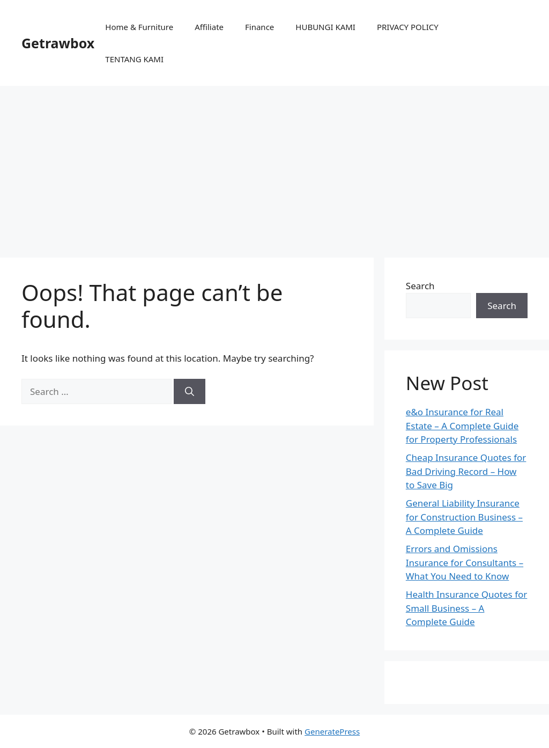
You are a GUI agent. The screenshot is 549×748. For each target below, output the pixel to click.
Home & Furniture (139, 26)
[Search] (189, 392)
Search (420, 286)
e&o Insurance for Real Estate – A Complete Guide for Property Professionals (462, 425)
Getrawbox (57, 43)
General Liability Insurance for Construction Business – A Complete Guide (464, 517)
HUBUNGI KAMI (325, 26)
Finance (259, 26)
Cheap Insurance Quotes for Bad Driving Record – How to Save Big (466, 471)
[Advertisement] (274, 166)
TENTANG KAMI (134, 59)
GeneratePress (332, 731)
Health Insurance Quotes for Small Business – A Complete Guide (467, 608)
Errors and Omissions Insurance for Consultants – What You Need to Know (464, 562)
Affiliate (209, 26)
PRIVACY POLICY (408, 26)
